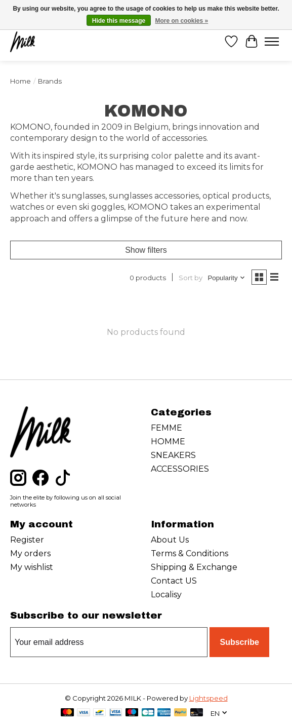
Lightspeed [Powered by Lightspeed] (208, 698)
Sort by (190, 278)
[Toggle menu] (272, 41)
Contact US (174, 581)
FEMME (166, 428)
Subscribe (239, 642)
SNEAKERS (173, 455)
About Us (170, 540)
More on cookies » (181, 20)
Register (27, 540)
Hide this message (118, 20)
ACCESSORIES (180, 469)
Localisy (166, 594)
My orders (30, 553)
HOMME (168, 441)
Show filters (146, 250)
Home (20, 81)
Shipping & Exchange (194, 567)
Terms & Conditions (189, 553)
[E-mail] (108, 642)
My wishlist (31, 567)
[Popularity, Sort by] (226, 278)
